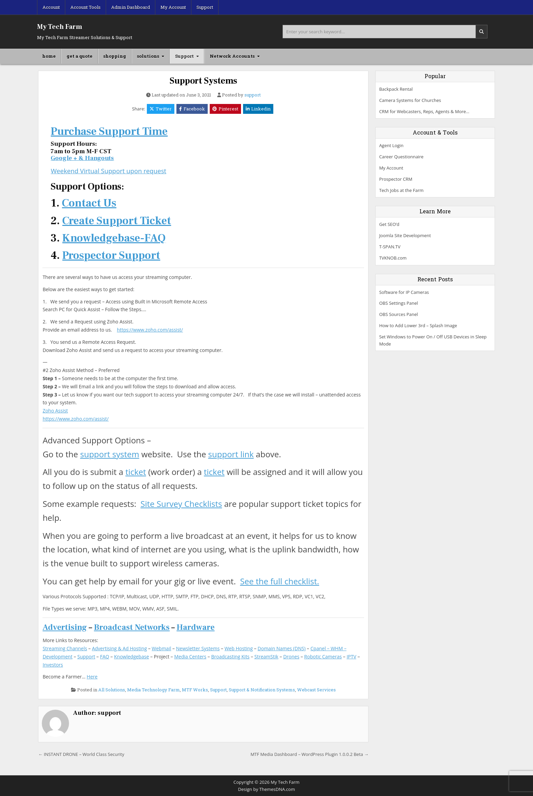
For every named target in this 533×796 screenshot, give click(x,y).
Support (204, 7)
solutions (148, 56)
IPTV (351, 656)
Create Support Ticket (116, 221)
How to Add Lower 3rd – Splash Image (418, 325)
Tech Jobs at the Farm (401, 190)
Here (92, 676)
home (49, 56)
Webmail (161, 648)
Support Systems (203, 81)
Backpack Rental (396, 89)
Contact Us (89, 203)
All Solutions (111, 690)
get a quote (79, 56)
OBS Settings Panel (398, 303)
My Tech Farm (59, 26)
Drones (291, 656)
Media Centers (190, 656)
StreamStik (266, 656)
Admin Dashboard (130, 7)
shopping (114, 56)
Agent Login (391, 145)
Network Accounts (232, 56)
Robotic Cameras (323, 656)
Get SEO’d (389, 224)
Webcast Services (316, 690)
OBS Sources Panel (398, 314)
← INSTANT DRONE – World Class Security (81, 754)
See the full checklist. (279, 581)
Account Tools (85, 7)
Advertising (64, 627)
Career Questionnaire (401, 157)
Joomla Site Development (405, 235)
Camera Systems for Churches (410, 100)
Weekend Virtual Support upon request (108, 170)
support (252, 95)
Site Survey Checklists (181, 503)
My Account (173, 7)
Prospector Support (111, 255)
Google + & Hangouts (82, 158)
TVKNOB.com (393, 258)
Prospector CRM (395, 179)
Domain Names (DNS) (282, 648)
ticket (135, 471)
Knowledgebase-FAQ (114, 238)
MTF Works (195, 690)
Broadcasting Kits (230, 656)
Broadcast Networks (132, 627)
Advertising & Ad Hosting (119, 648)
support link (231, 454)
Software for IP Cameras (404, 292)
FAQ (104, 656)
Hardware (195, 627)
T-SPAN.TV (389, 247)
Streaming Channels (64, 648)
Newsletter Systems (198, 648)
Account (51, 7)
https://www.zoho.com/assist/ (150, 329)
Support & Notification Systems (262, 690)
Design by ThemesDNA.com (266, 789)
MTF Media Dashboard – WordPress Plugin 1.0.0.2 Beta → (309, 754)
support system (109, 454)
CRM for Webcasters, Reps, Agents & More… (424, 111)
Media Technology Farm (153, 690)
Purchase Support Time (109, 131)
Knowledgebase (131, 656)
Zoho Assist (55, 410)
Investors (52, 664)
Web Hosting (238, 648)
